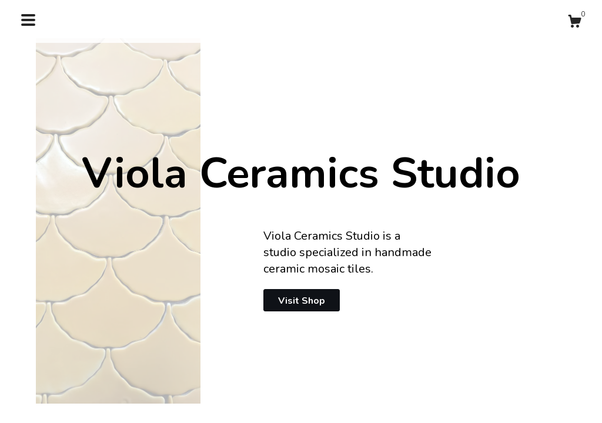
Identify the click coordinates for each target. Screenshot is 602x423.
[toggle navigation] (28, 20)
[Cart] (574, 23)
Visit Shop (301, 300)
